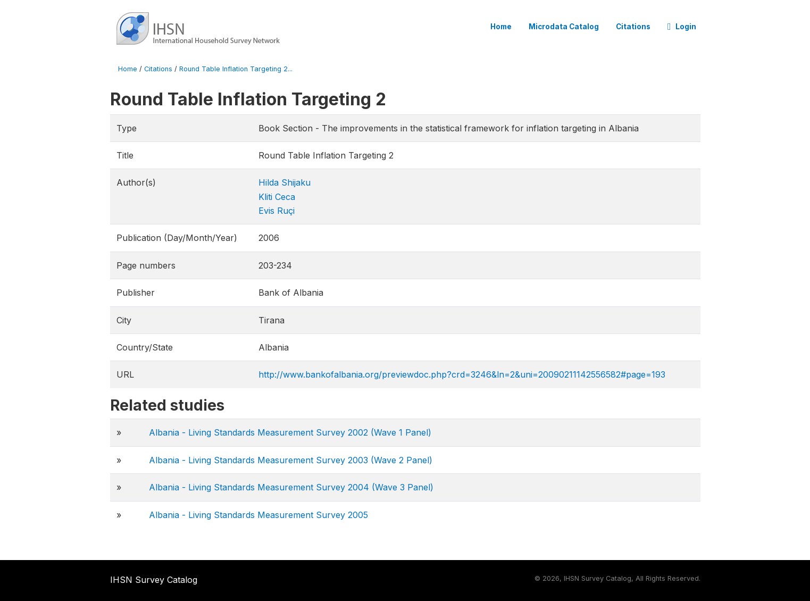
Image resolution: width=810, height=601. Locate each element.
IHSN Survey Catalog (153, 579)
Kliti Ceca (276, 196)
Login (681, 26)
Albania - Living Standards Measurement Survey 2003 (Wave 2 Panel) (290, 460)
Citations (633, 26)
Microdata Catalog (564, 26)
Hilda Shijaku (284, 182)
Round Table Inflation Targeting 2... (236, 69)
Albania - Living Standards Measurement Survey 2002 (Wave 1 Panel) (290, 432)
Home (501, 26)
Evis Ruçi (276, 210)
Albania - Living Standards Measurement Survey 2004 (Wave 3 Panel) (291, 487)
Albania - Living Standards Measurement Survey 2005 (258, 515)
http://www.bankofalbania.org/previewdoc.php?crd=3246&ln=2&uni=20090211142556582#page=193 (461, 374)
